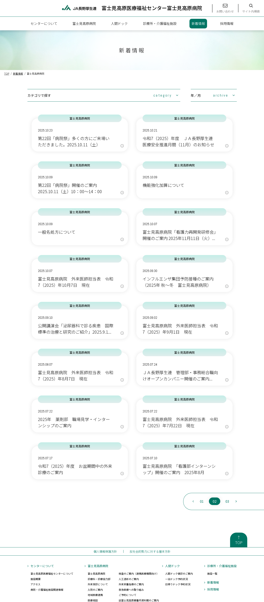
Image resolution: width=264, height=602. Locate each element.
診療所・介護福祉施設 (159, 23)
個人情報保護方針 (105, 551)
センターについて (44, 23)
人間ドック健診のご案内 (179, 573)
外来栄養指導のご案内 (131, 584)
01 (202, 501)
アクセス (35, 584)
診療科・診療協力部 (99, 579)
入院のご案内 (95, 589)
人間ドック (119, 23)
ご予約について (127, 595)
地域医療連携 (95, 595)
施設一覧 (212, 573)
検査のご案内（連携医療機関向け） (139, 573)
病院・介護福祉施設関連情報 (47, 589)
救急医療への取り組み (131, 589)
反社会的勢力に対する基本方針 (150, 551)
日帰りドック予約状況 (177, 584)
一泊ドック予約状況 (176, 579)
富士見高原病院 (84, 23)
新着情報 (198, 23)
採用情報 (226, 23)
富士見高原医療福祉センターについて (52, 573)
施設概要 (36, 579)
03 (227, 501)
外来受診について (98, 584)
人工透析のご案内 (129, 579)
